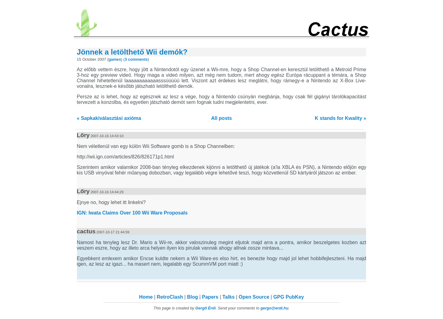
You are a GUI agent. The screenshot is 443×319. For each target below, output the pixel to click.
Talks (228, 297)
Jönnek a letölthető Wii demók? (132, 52)
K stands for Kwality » (340, 118)
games (115, 59)
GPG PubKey (288, 297)
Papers (210, 297)
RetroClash (170, 297)
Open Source (254, 297)
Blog (192, 297)
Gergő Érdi (205, 308)
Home (146, 297)
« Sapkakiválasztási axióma (109, 118)
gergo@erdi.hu (275, 308)
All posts (221, 118)
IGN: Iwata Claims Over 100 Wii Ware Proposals (132, 212)
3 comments (136, 59)
